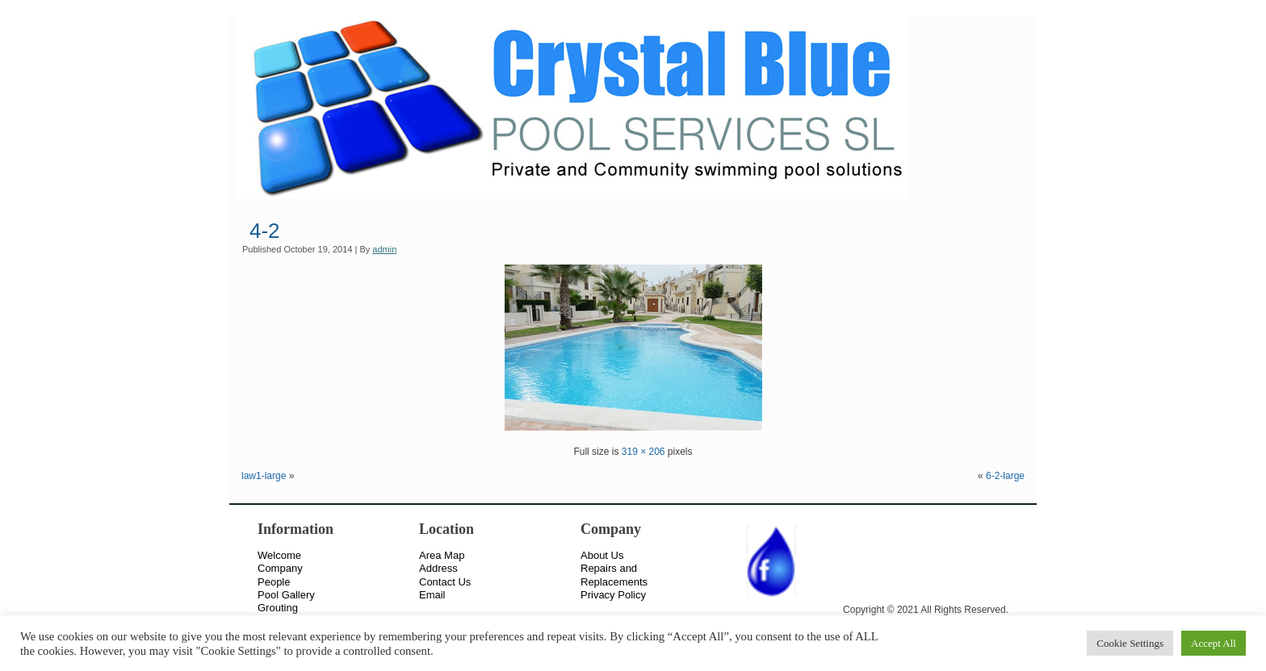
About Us (602, 555)
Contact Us (445, 582)
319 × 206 (643, 451)
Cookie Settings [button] (1129, 643)
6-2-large (1005, 475)
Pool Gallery (286, 595)
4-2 (264, 231)
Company (280, 568)
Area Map (441, 555)
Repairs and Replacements (614, 574)
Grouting (278, 608)
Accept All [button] (1213, 643)
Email (432, 595)
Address (438, 568)
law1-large (263, 475)
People (274, 582)
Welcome (279, 555)
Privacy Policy (613, 595)
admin (384, 249)
